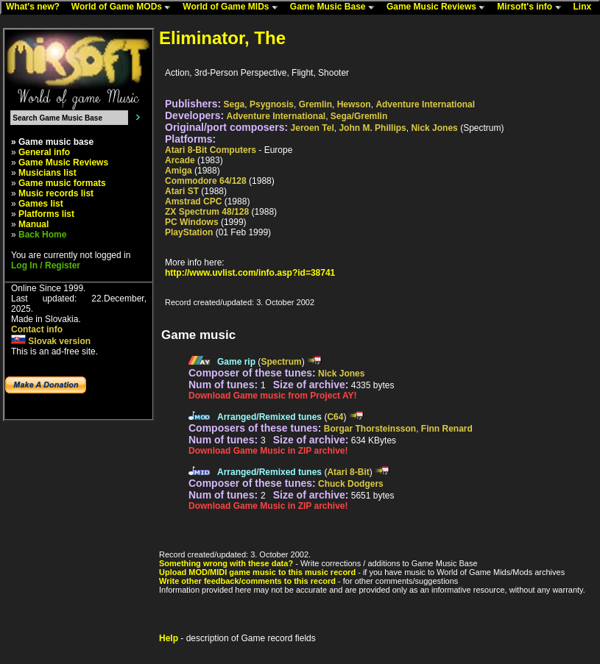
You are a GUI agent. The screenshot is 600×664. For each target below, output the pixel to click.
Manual (33, 224)
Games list (40, 204)
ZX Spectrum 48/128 (207, 212)
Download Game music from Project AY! (272, 395)
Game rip (236, 362)
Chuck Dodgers (351, 484)
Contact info (37, 329)
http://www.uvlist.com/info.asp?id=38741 (250, 273)
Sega (234, 104)
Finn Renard (447, 429)
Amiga (178, 170)
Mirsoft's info (532, 7)
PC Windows (192, 222)
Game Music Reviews (439, 7)
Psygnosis (272, 104)
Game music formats (62, 183)
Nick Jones (434, 128)
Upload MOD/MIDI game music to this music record (257, 572)
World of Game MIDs (233, 7)
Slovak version (51, 341)
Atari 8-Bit (348, 472)
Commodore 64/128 (206, 181)
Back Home (42, 234)
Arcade (180, 160)
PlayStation (189, 232)
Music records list (55, 193)
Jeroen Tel (312, 128)
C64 (335, 417)
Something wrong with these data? (226, 563)
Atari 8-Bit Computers (210, 150)
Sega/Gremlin (359, 116)
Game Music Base (335, 7)
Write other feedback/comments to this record (247, 580)
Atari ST (182, 191)
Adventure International (425, 104)
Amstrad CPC (193, 201)
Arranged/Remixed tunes (269, 417)
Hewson (354, 104)
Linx (586, 7)
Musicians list (47, 173)
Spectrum (281, 362)
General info (44, 152)
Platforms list (46, 214)
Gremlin (315, 104)
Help (168, 638)
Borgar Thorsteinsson (370, 429)
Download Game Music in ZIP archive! (268, 451)
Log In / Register (45, 265)
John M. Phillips (372, 128)
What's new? (36, 7)
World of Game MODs (124, 7)
